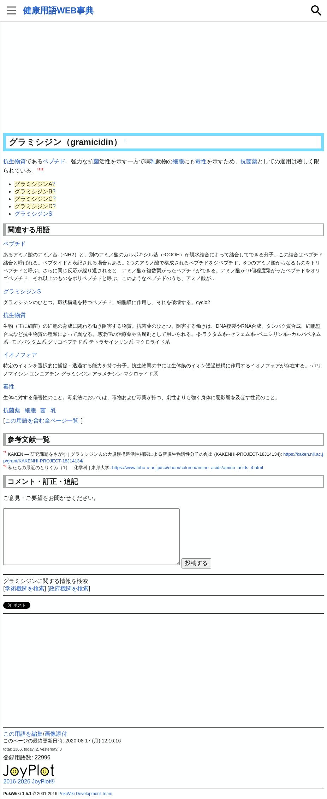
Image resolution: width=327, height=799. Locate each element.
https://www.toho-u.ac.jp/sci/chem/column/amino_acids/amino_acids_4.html (187, 467)
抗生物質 (14, 161)
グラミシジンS (33, 214)
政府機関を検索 (69, 588)
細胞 (178, 161)
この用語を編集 (23, 734)
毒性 (201, 161)
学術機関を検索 (24, 588)
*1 (38, 169)
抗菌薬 (248, 161)
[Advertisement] (164, 77)
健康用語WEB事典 (58, 10)
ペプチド (54, 161)
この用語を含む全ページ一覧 (41, 421)
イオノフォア (20, 355)
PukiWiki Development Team (85, 793)
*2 (41, 169)
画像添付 (55, 734)
